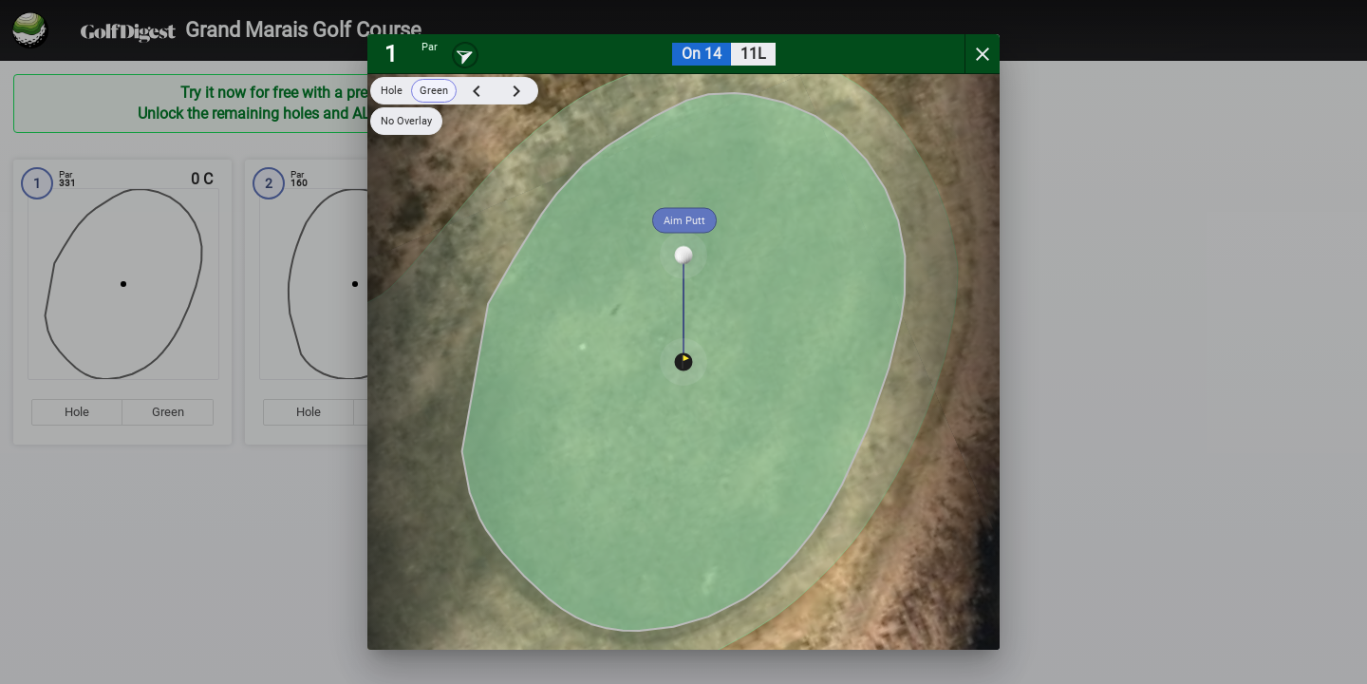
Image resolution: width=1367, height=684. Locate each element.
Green (434, 91)
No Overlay (406, 121)
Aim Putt (684, 221)
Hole (392, 91)
